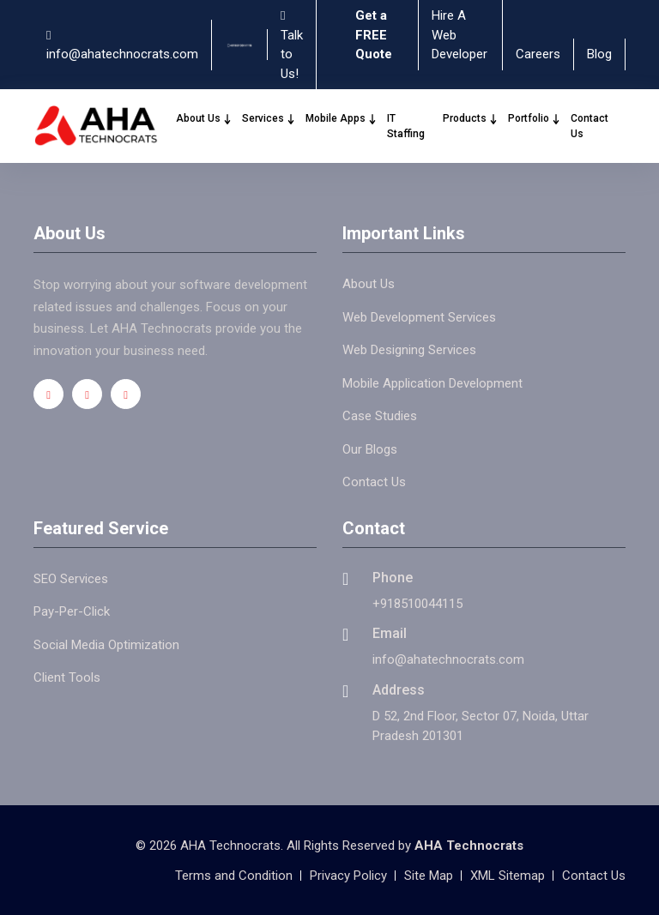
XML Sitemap (507, 875)
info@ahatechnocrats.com (122, 46)
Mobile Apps (341, 118)
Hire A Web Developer (459, 35)
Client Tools (66, 677)
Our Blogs (369, 449)
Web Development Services (419, 317)
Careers (538, 54)
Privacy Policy (348, 875)
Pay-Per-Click (71, 611)
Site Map (428, 875)
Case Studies (379, 416)
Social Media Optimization (106, 645)
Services (268, 118)
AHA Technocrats (468, 845)
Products (470, 118)
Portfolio (534, 118)
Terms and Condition (234, 875)
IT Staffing (406, 126)
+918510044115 (417, 603)
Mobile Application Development (432, 383)
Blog (599, 54)
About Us (204, 118)
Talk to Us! (292, 45)
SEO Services (70, 579)
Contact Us (589, 126)
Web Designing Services (409, 350)
